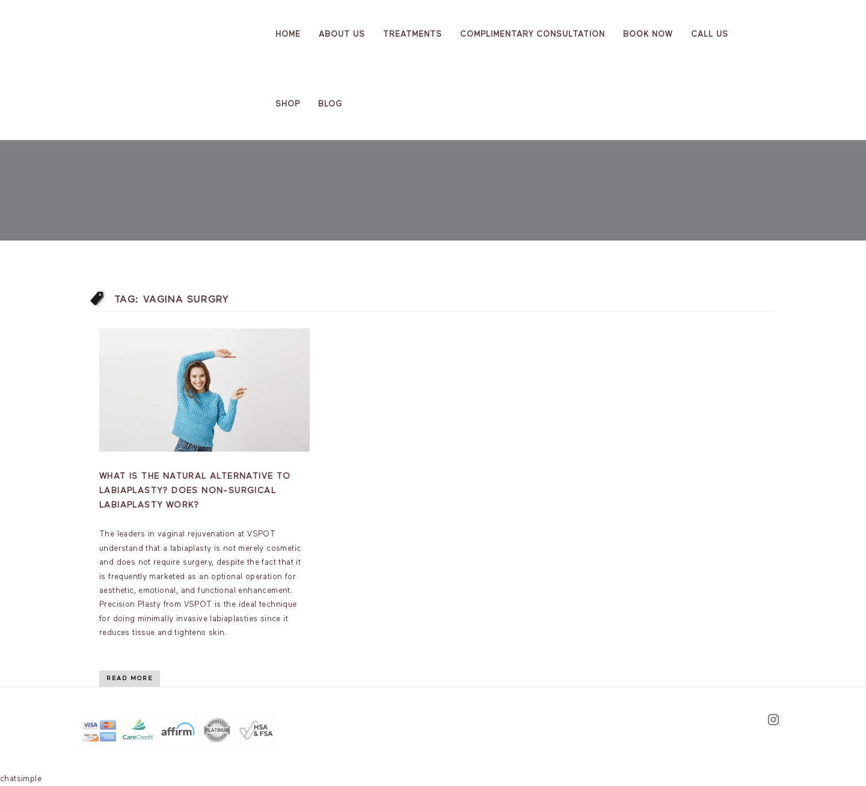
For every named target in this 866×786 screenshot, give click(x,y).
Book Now (648, 34)
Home (288, 34)
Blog (330, 104)
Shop (287, 104)
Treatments (412, 34)
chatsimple (20, 779)
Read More (129, 678)
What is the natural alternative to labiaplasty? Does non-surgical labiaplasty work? (195, 490)
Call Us (709, 34)
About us (342, 34)
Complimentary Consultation (532, 34)
